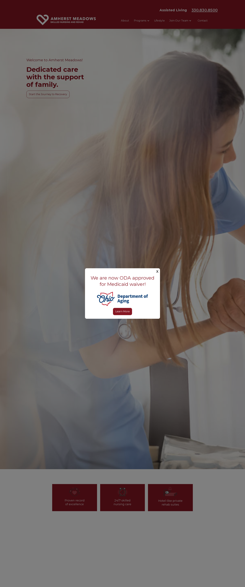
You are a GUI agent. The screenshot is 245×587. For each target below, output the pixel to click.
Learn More (122, 311)
